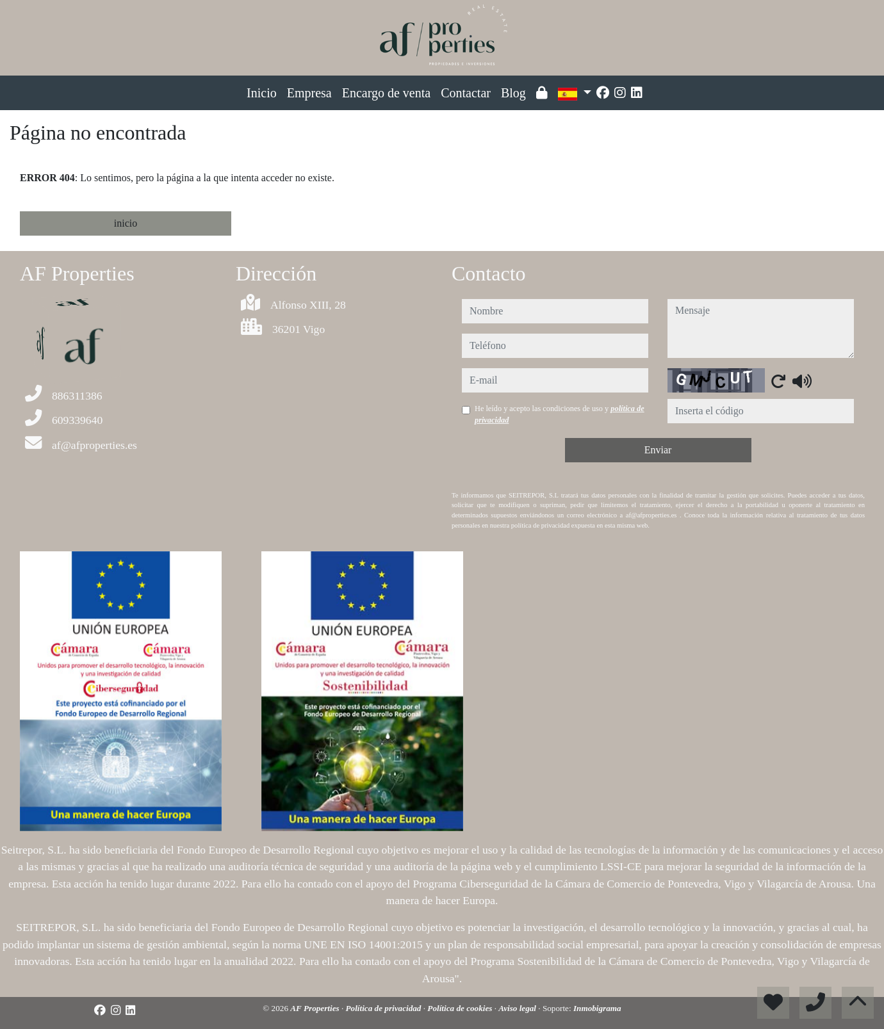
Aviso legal (518, 1008)
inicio (125, 223)
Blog (513, 93)
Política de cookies (460, 1008)
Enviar (658, 449)
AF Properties (315, 1008)
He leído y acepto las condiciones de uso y (559, 414)
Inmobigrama (597, 1008)
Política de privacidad (384, 1008)
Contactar (466, 93)
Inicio (262, 93)
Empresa (309, 93)
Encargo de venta (386, 93)
